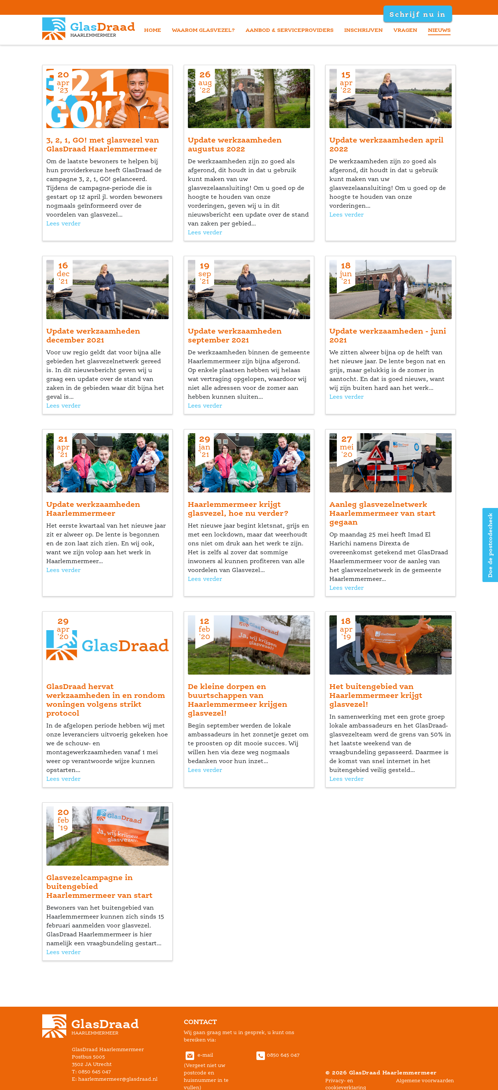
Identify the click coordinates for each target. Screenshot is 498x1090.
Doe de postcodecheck (490, 545)
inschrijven (363, 30)
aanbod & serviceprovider (289, 30)
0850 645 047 (277, 1055)
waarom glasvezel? (203, 30)
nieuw (439, 30)
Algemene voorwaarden (425, 1080)
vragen (405, 30)
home (152, 30)
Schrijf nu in (417, 14)
